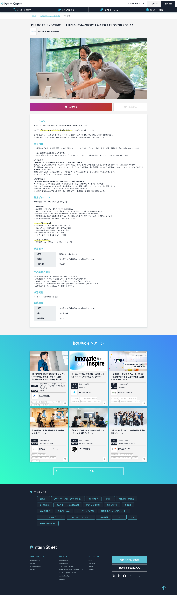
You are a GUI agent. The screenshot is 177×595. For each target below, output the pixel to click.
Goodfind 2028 (63, 563)
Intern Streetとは (35, 560)
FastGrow (62, 579)
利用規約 (32, 563)
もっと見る (74, 471)
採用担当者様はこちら (136, 4)
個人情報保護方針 (35, 566)
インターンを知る (155, 9)
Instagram (91, 563)
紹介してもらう (66, 9)
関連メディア (64, 556)
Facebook (91, 569)
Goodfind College (64, 576)
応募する (70, 107)
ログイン (153, 4)
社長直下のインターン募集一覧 (50, 16)
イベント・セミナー (110, 9)
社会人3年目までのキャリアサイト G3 (71, 569)
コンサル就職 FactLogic (66, 566)
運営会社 (32, 569)
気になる (130, 107)
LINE (90, 560)
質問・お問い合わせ (129, 560)
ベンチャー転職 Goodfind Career (69, 573)
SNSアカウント (93, 556)
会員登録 (168, 4)
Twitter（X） (92, 566)
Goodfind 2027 (63, 560)
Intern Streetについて (37, 556)
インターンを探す (22, 9)
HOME (34, 16)
